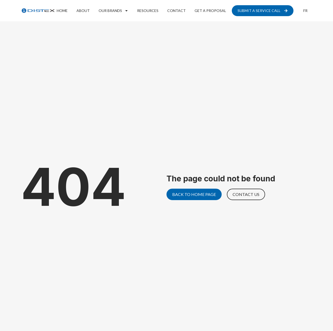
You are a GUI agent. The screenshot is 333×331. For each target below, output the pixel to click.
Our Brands (113, 11)
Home (62, 10)
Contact (176, 10)
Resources (147, 10)
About (83, 10)
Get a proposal (210, 10)
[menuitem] (305, 10)
